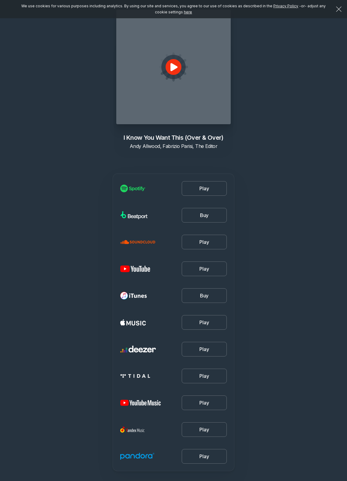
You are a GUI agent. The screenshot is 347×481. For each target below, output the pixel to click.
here (188, 12)
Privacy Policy (285, 6)
